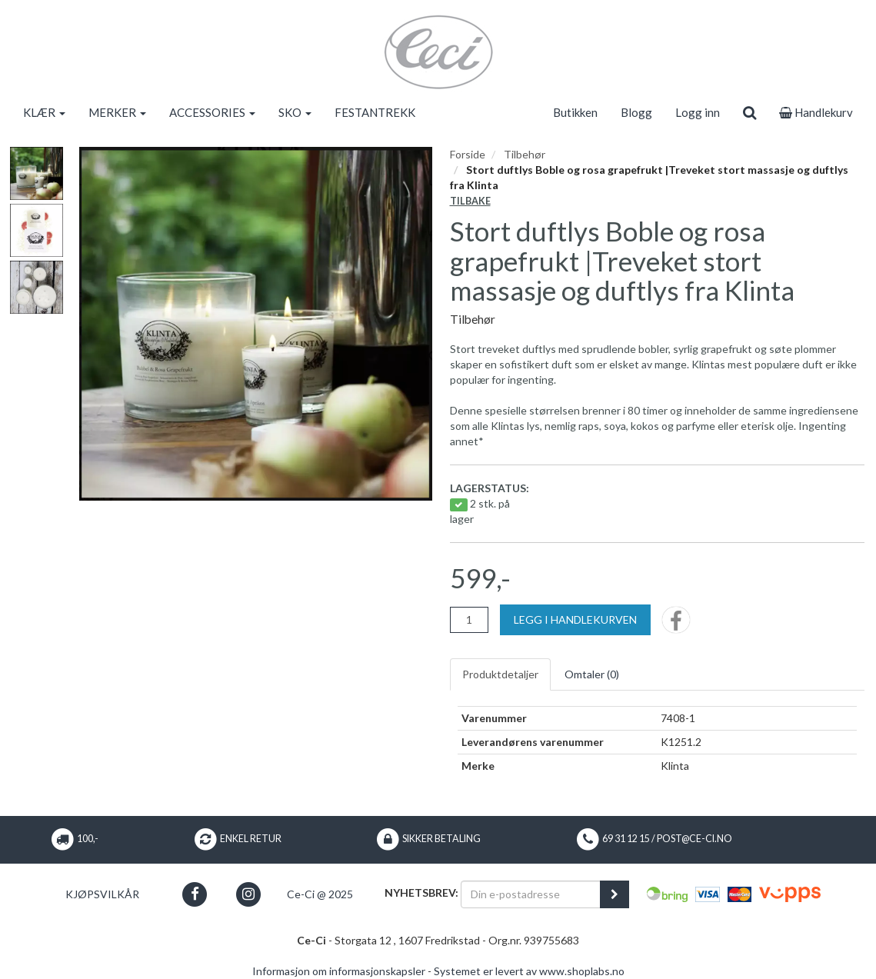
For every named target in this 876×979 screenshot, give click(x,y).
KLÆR (44, 112)
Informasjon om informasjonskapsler (338, 970)
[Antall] (469, 620)
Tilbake (470, 201)
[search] (749, 112)
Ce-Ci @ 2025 (320, 894)
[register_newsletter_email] (614, 894)
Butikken (575, 112)
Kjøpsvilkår (102, 894)
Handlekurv (816, 112)
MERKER (117, 112)
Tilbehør (524, 154)
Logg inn (697, 112)
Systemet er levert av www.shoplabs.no (529, 970)
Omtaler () (592, 674)
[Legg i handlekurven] (575, 619)
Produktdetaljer (500, 674)
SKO (294, 112)
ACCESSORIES (212, 112)
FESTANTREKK (375, 112)
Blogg (636, 112)
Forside (467, 154)
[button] (195, 894)
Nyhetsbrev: (421, 892)
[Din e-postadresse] (531, 894)
